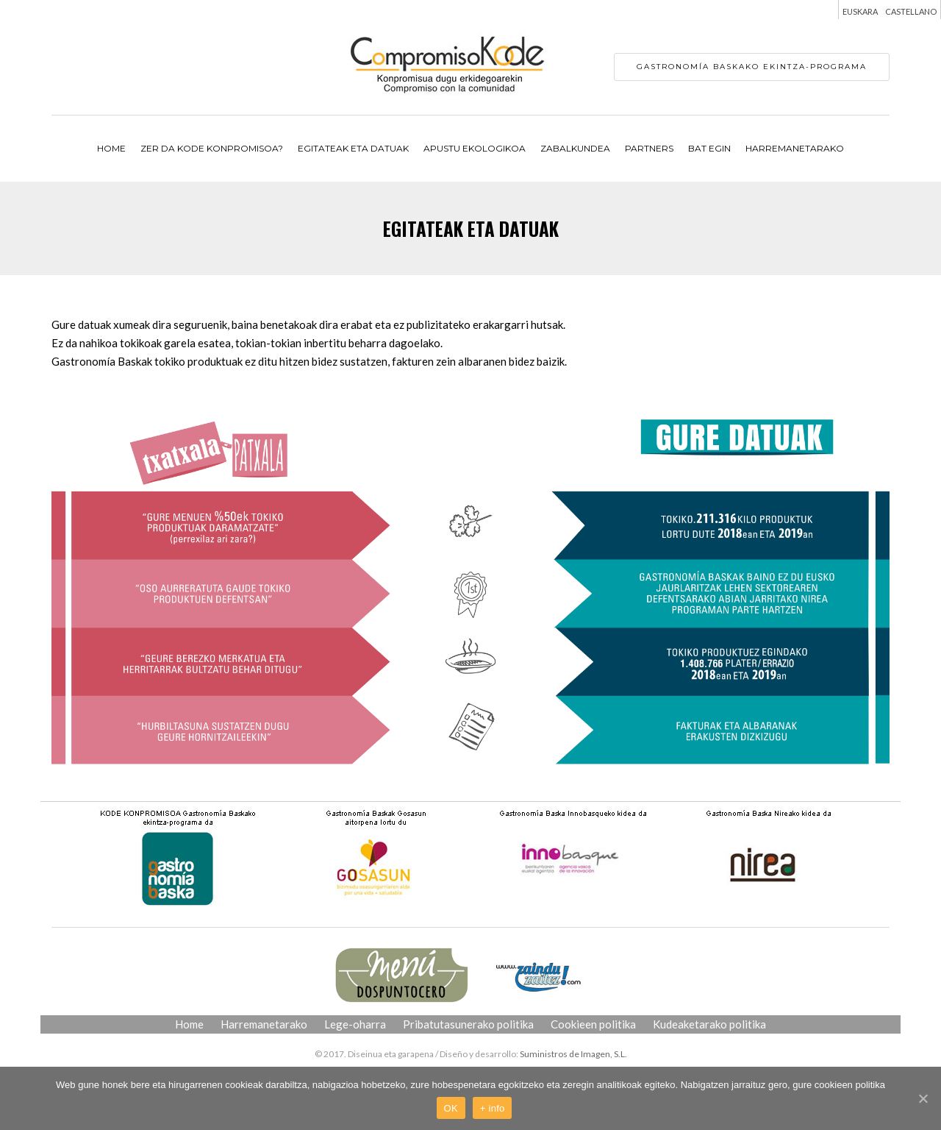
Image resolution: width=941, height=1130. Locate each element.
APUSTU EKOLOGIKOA (474, 148)
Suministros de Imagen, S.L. (573, 1053)
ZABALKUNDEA (575, 148)
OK (451, 1108)
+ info (492, 1108)
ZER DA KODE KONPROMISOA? (211, 148)
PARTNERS (649, 148)
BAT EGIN (709, 148)
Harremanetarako (794, 148)
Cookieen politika (593, 1024)
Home (111, 148)
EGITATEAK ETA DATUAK (353, 148)
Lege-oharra (355, 1024)
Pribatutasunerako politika (468, 1024)
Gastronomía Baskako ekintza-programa (752, 66)
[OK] (922, 1098)
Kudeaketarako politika (709, 1024)
